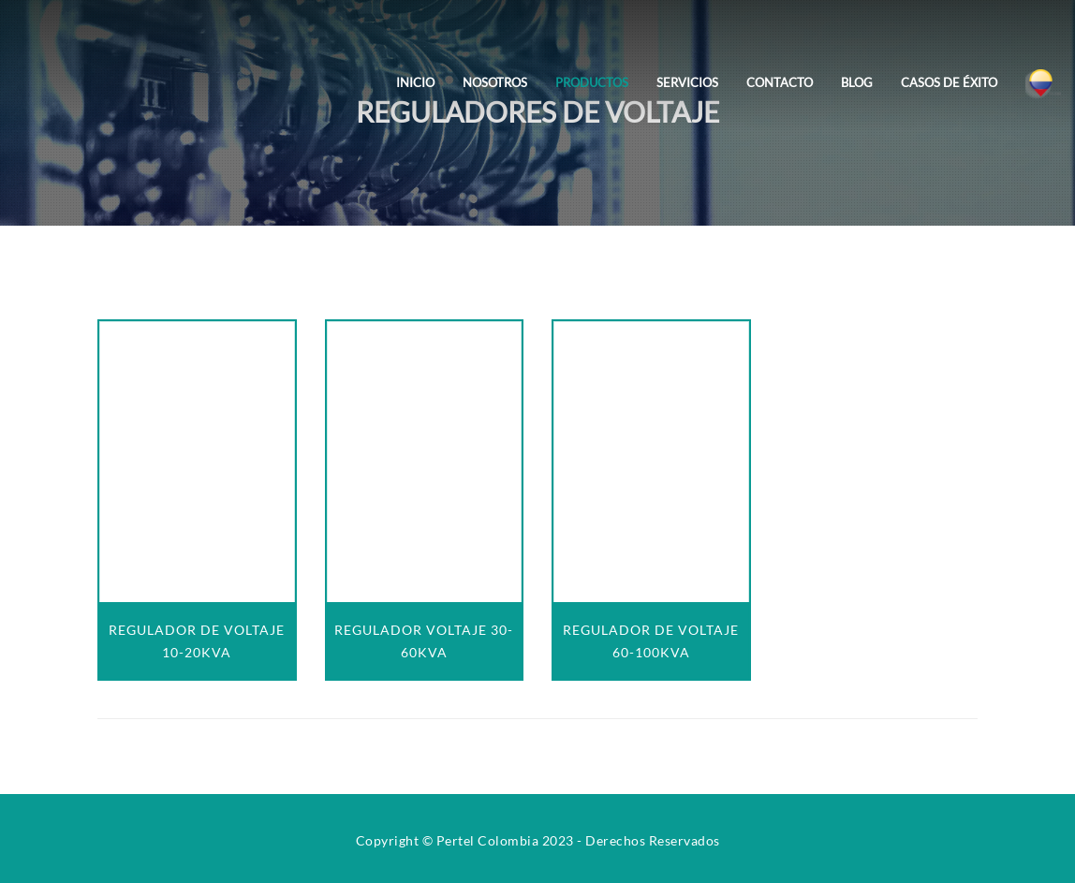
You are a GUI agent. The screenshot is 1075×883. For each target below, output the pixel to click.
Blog (857, 82)
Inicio (415, 82)
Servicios (687, 82)
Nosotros (495, 82)
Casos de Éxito (949, 82)
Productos (591, 82)
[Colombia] (1043, 69)
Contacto (779, 82)
